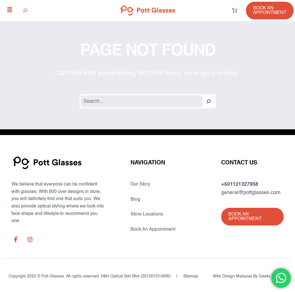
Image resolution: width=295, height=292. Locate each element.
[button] (270, 10)
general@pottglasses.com (250, 192)
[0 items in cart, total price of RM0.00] (234, 10)
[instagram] (30, 239)
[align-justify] (9, 9)
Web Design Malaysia (232, 276)
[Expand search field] (25, 10)
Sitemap (190, 276)
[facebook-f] (15, 239)
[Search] (209, 101)
